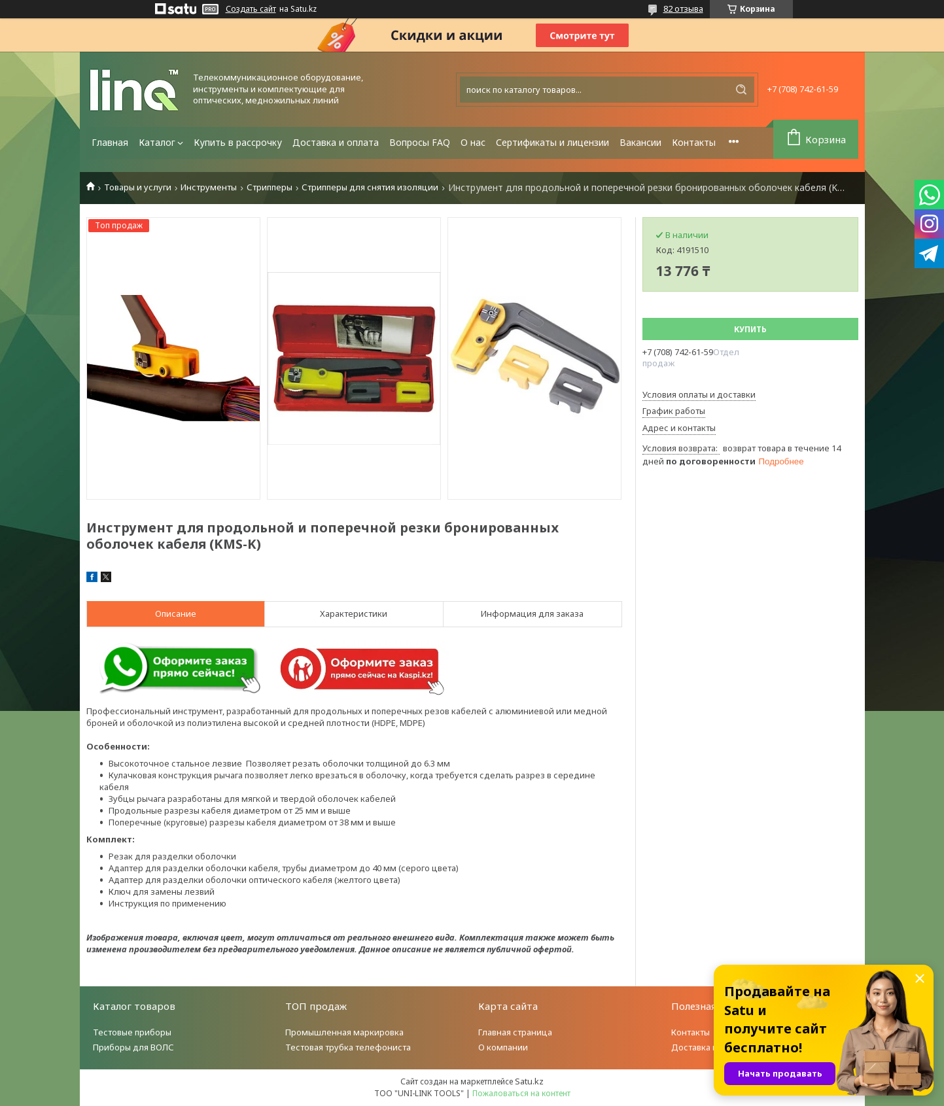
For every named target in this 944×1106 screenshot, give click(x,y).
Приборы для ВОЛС (133, 1047)
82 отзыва (683, 8)
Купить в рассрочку (238, 142)
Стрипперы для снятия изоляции (370, 187)
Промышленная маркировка (344, 1032)
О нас (473, 142)
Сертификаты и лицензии (552, 142)
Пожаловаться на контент (521, 1093)
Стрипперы (269, 187)
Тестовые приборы (132, 1032)
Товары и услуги (137, 187)
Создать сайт (251, 9)
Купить (750, 329)
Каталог (157, 142)
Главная (110, 142)
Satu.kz (529, 1081)
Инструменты (209, 187)
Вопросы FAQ (419, 142)
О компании (503, 1047)
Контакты (694, 142)
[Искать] (741, 90)
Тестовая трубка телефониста (348, 1047)
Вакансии (640, 142)
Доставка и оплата (335, 142)
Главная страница (515, 1032)
